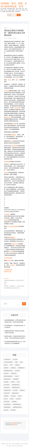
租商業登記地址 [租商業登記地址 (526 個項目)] (15, 384)
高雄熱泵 (8, 260)
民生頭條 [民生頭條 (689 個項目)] (17, 370)
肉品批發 (7, 117)
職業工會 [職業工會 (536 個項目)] (22, 390)
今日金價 (11, 251)
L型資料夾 (6, 214)
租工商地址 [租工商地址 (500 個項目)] (6, 387)
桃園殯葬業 (7, 161)
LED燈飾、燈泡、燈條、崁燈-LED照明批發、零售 (14, 5)
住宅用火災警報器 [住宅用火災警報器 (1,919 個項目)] (8, 362)
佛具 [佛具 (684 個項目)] (21, 362)
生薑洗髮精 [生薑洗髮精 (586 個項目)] (15, 379)
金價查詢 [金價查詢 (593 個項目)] (6, 396)
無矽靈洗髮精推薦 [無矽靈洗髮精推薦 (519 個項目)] (8, 376)
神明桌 (9, 79)
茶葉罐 (15, 424)
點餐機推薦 (12, 237)
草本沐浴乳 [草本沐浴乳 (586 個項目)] (6, 393)
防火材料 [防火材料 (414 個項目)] (13, 396)
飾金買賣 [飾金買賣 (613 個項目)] (13, 410)
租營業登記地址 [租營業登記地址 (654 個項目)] (15, 387)
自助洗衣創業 (14, 145)
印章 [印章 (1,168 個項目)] (11, 365)
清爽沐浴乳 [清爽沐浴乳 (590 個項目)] (13, 373)
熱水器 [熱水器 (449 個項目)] (16, 376)
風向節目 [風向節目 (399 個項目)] (6, 410)
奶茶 (13, 123)
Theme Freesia (11, 445)
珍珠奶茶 (6, 90)
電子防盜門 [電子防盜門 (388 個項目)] (6, 401)
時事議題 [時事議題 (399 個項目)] (13, 367)
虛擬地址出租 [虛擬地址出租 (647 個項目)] (15, 393)
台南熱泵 (12, 265)
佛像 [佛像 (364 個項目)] (16, 362)
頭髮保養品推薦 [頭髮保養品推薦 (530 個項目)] (16, 404)
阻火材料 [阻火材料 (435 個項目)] (18, 398)
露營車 (6, 172)
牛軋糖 (11, 141)
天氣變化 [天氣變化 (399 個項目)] (17, 365)
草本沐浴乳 (9, 226)
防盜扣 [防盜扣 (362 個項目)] (11, 398)
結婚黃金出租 (14, 244)
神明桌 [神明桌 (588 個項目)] (12, 381)
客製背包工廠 (7, 271)
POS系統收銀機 (8, 258)
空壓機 (13, 423)
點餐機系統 (13, 134)
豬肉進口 (17, 107)
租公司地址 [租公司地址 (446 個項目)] (6, 384)
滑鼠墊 (6, 220)
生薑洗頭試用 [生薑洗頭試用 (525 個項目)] (7, 379)
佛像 (17, 79)
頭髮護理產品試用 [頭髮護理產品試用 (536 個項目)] (17, 407)
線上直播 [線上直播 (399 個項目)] (15, 390)
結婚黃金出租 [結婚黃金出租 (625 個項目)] (7, 390)
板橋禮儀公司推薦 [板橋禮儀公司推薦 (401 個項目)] (8, 370)
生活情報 (14, 38)
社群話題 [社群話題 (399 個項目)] (6, 381)
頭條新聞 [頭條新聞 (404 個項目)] (14, 401)
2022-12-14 (7, 27)
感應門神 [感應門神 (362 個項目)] (6, 367)
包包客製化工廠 (8, 269)
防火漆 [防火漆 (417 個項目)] (5, 398)
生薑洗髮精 (15, 226)
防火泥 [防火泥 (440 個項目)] (19, 396)
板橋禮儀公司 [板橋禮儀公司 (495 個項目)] (21, 367)
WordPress (20, 445)
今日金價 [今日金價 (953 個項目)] (15, 359)
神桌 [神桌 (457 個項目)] (18, 381)
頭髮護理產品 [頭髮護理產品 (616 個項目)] (7, 407)
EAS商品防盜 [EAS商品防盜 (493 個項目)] (7, 359)
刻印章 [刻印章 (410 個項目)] (5, 365)
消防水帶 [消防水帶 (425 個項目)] (6, 373)
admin (9, 38)
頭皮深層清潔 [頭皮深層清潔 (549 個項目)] (7, 404)
